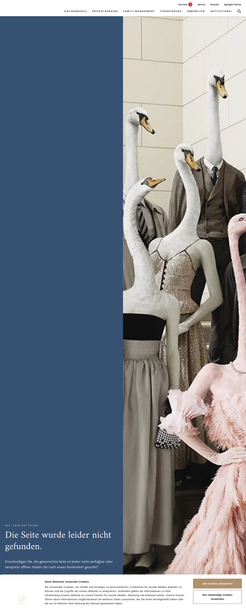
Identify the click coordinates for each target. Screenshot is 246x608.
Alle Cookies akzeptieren (217, 555)
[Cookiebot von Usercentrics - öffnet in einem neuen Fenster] (22, 601)
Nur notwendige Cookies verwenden (217, 568)
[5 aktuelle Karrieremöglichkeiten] (183, 4)
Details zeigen (181, 601)
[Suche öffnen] (239, 11)
